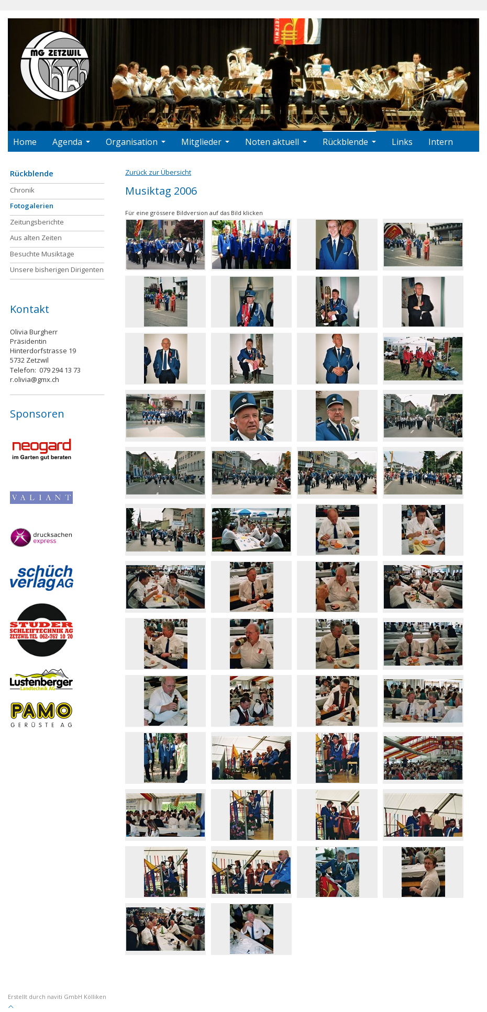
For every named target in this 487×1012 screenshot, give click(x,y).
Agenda (71, 142)
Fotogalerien (31, 205)
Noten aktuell (276, 142)
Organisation (135, 142)
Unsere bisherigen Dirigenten (57, 269)
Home (25, 142)
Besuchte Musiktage (42, 253)
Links (402, 142)
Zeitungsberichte (37, 222)
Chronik (22, 190)
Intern (440, 142)
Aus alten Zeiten (36, 237)
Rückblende (349, 142)
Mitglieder (205, 142)
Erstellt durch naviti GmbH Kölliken (57, 996)
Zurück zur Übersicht (158, 172)
